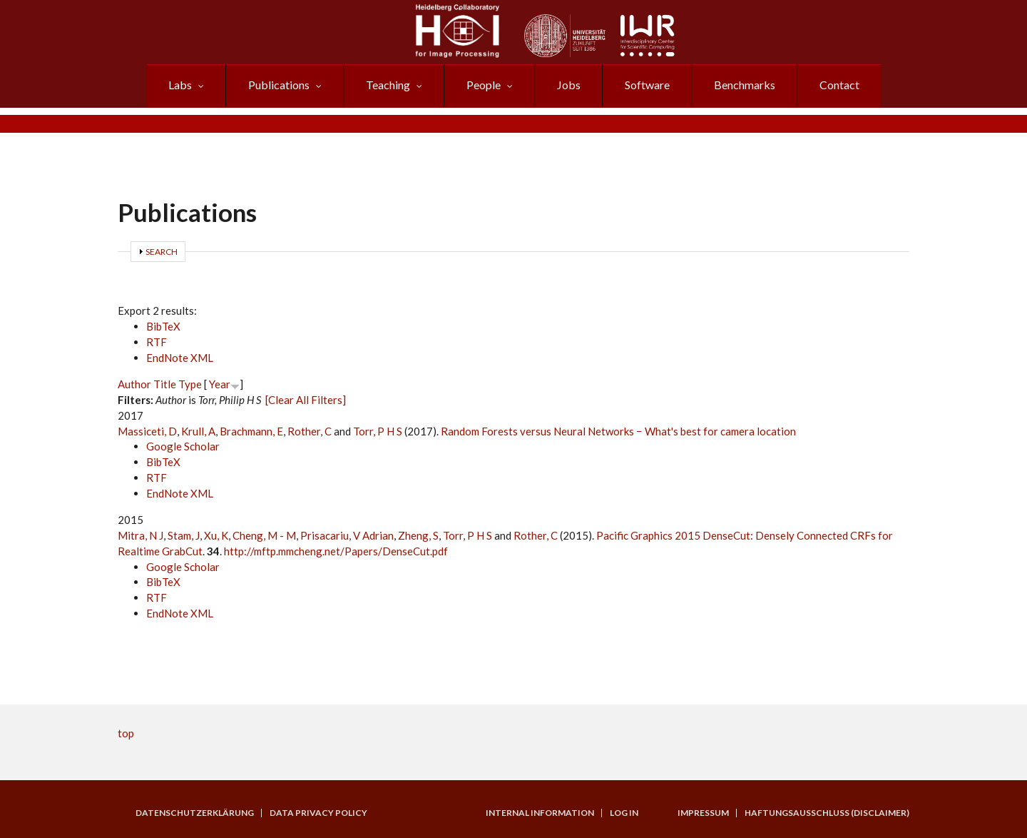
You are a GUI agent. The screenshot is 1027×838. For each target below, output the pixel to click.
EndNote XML (179, 357)
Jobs (569, 84)
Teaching (388, 84)
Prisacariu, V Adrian (347, 535)
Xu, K (216, 535)
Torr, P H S (377, 431)
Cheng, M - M (264, 535)
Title (164, 384)
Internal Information (540, 813)
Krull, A (198, 431)
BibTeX (163, 326)
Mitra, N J (140, 535)
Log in (624, 813)
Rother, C (309, 431)
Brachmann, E (251, 431)
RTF (156, 341)
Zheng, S (418, 535)
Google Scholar (183, 446)
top (126, 733)
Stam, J (184, 535)
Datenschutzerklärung (195, 813)
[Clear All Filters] (305, 399)
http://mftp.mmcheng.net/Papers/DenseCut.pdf (336, 551)
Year (219, 384)
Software (647, 84)
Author (134, 384)
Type (190, 384)
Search (161, 251)
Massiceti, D (147, 431)
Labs (180, 84)
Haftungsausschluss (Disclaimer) (827, 813)
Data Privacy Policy (318, 813)
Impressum (703, 813)
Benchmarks (744, 84)
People (483, 84)
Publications (279, 84)
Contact (839, 84)
